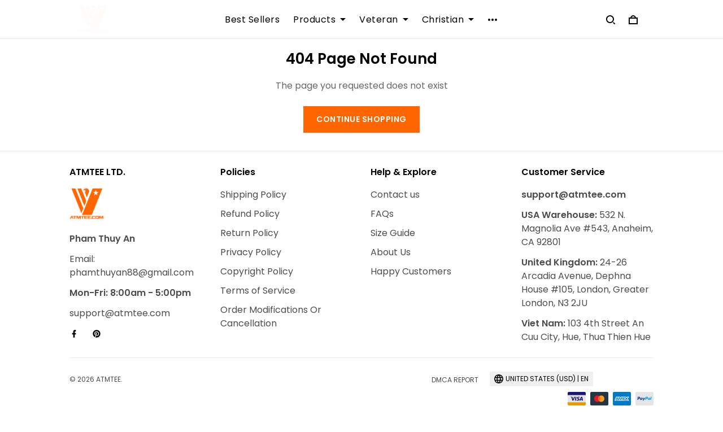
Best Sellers (252, 19)
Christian (448, 19)
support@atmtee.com (119, 313)
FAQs (382, 213)
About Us (391, 252)
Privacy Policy (250, 252)
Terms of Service (257, 290)
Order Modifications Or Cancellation (270, 316)
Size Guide (393, 232)
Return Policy (249, 232)
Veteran (383, 19)
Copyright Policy (256, 271)
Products (319, 19)
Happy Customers (411, 271)
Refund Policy (250, 213)
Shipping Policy (253, 194)
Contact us (395, 194)
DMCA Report (455, 380)
